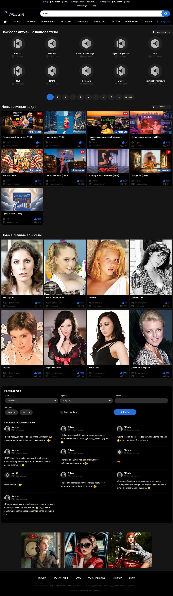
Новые (17, 22)
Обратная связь (96, 578)
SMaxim (15, 427)
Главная (5, 21)
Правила (117, 578)
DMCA (132, 578)
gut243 (15, 473)
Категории (82, 22)
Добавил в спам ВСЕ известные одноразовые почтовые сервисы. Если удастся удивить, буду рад (84, 438)
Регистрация (82, 6)
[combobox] (31, 400)
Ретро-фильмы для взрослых (57, 2)
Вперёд (128, 97)
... (119, 97)
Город (117, 396)
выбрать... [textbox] (12, 401)
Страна (63, 396)
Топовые (31, 22)
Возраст (9, 407)
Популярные (48, 22)
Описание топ (13, 484)
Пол (7, 396)
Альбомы (66, 22)
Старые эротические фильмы (85, 2)
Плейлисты (131, 22)
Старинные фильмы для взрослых (116, 2)
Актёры (116, 22)
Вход (94, 6)
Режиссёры (100, 22)
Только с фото (70, 412)
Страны (147, 22)
